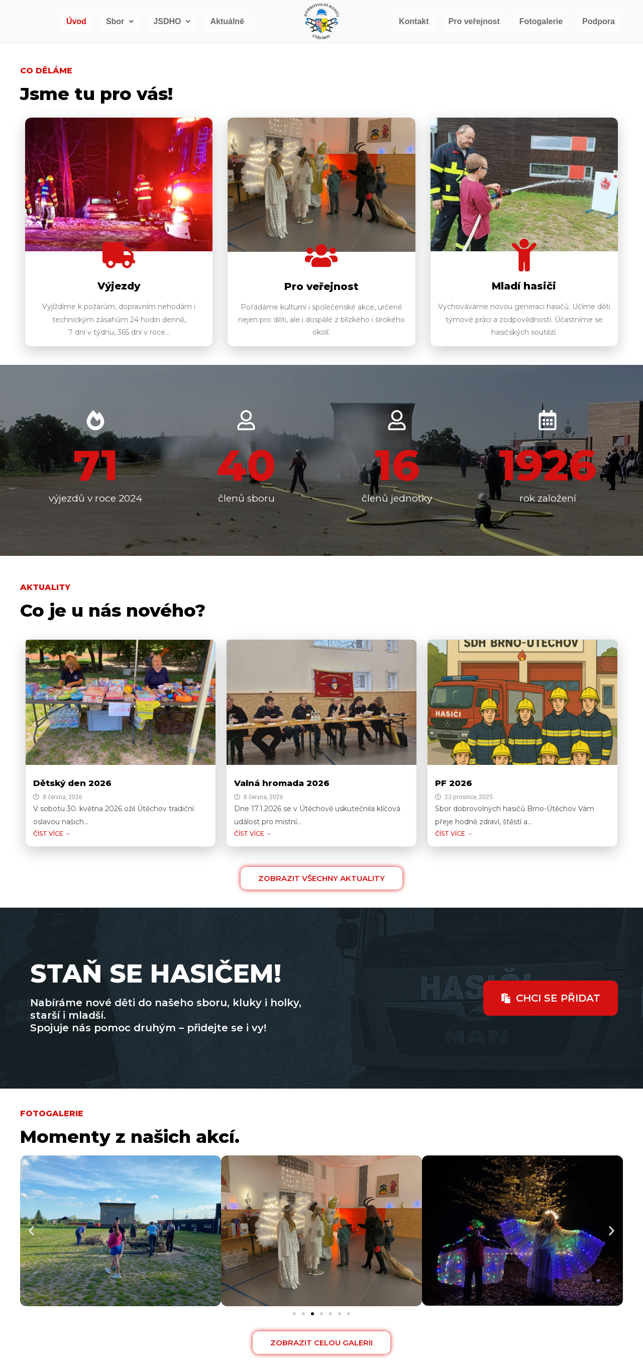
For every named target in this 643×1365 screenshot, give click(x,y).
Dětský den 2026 (72, 783)
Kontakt (414, 21)
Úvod (76, 21)
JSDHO (171, 21)
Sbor (120, 21)
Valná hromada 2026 (282, 783)
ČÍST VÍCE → (52, 833)
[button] (120, 21)
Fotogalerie (541, 21)
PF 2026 (453, 783)
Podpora (598, 21)
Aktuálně (227, 21)
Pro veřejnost (474, 21)
